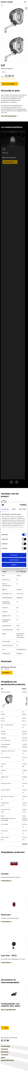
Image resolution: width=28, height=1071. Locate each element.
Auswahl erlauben (14, 559)
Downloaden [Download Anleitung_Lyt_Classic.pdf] (5, 672)
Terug (5, 1027)
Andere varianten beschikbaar (8, 78)
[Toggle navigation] (24, 2)
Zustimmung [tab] (5, 509)
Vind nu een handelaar (8, 84)
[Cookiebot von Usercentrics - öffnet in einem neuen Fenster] (20, 505)
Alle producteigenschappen (8, 116)
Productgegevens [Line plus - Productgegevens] (6, 880)
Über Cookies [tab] (22, 509)
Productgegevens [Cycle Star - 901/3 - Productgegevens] (6, 962)
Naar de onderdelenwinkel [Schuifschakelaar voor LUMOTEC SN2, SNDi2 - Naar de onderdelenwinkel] (8, 1009)
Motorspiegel (4, 1052)
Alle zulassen (14, 555)
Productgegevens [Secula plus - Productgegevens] (6, 921)
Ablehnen (14, 564)
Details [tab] (14, 509)
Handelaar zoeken (9, 162)
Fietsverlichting (5, 1046)
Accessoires (4, 1054)
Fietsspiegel (4, 1049)
